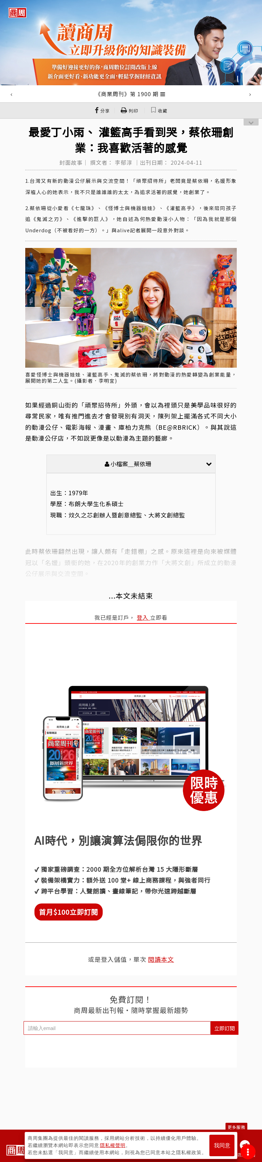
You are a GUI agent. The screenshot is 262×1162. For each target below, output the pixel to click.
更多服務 (236, 1127)
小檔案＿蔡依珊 (158, 463)
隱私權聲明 (113, 1145)
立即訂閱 (224, 1028)
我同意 (222, 1145)
